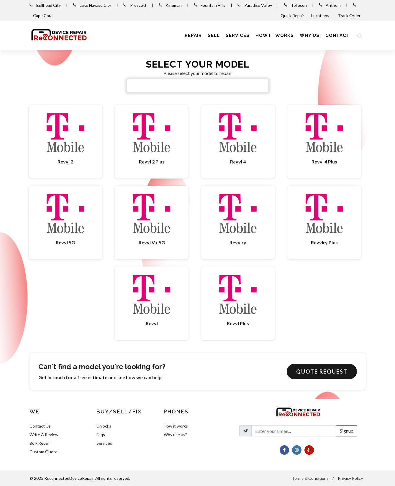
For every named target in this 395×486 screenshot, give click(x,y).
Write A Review (43, 434)
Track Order (349, 15)
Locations (320, 15)
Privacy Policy (350, 478)
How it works (176, 425)
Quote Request (322, 371)
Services (104, 443)
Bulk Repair (39, 443)
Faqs (100, 434)
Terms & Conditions (310, 478)
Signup (346, 430)
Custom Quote (43, 451)
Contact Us (40, 425)
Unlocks (103, 425)
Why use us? (175, 434)
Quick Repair (292, 15)
